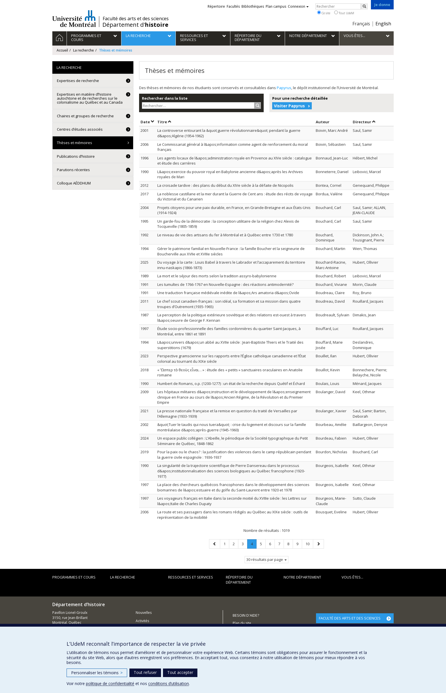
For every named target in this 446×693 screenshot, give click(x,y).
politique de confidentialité (110, 683)
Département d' (135, 25)
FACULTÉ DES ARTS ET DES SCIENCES (350, 618)
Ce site (323, 13)
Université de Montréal (74, 18)
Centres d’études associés (80, 129)
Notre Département (302, 577)
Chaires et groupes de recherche (85, 115)
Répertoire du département (239, 580)
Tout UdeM (344, 13)
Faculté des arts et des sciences (136, 18)
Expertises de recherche (78, 80)
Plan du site (242, 623)
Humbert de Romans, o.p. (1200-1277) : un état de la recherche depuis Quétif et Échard (231, 383)
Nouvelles (144, 612)
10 (309, 543)
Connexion (298, 6)
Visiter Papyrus (289, 105)
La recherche (83, 50)
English (383, 23)
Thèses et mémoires (74, 142)
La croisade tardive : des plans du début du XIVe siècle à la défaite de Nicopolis (225, 185)
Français (361, 23)
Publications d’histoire (76, 156)
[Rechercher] (364, 6)
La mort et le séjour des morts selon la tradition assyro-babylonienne (216, 275)
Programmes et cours (74, 577)
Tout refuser (145, 672)
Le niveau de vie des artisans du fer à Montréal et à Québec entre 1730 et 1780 (225, 234)
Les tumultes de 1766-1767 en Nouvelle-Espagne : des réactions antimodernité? (225, 284)
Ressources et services (190, 577)
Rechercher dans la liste (164, 98)
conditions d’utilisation (168, 683)
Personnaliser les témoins (97, 672)
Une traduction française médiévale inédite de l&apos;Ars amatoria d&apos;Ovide (228, 292)
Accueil (62, 50)
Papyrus (284, 87)
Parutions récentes (73, 169)
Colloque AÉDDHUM (74, 183)
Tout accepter (180, 672)
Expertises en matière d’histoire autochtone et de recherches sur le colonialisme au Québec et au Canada (90, 98)
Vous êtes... (352, 577)
